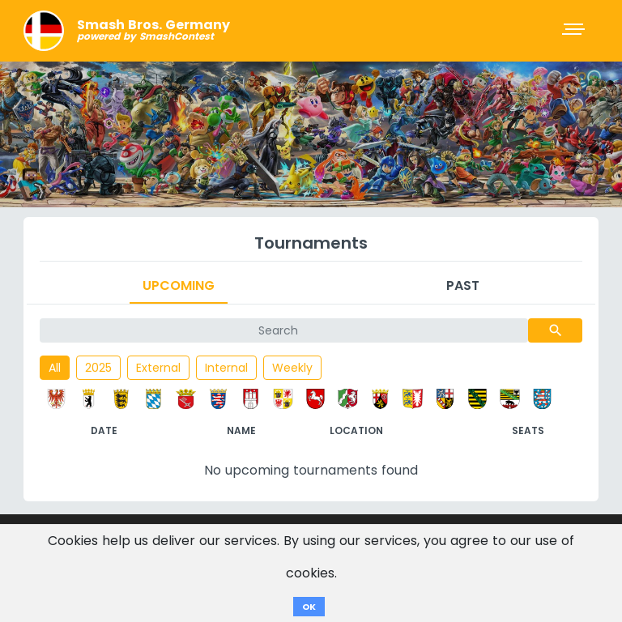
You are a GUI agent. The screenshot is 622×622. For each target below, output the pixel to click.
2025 (98, 368)
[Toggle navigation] (575, 31)
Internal (226, 368)
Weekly (292, 368)
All (55, 368)
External (158, 368)
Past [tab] (462, 285)
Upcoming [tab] (179, 285)
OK (309, 606)
